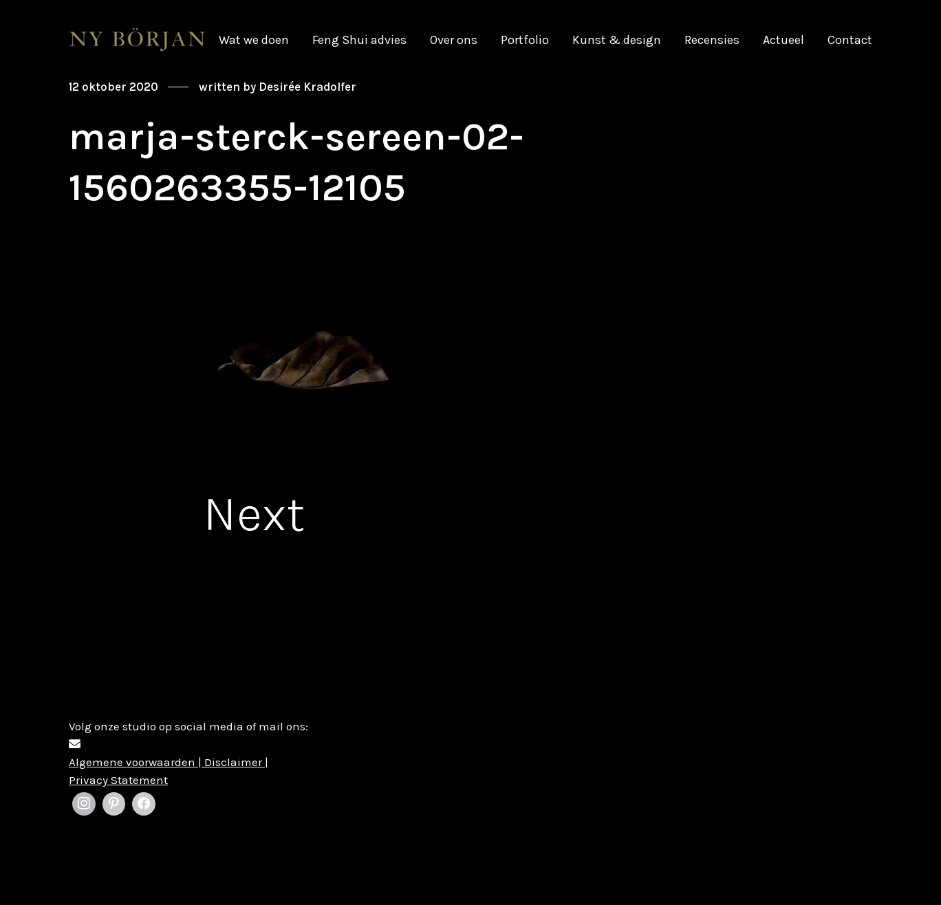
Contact (850, 39)
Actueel (783, 39)
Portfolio (525, 39)
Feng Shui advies (359, 39)
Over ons (453, 39)
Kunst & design (616, 39)
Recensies (711, 39)
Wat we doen (254, 39)
